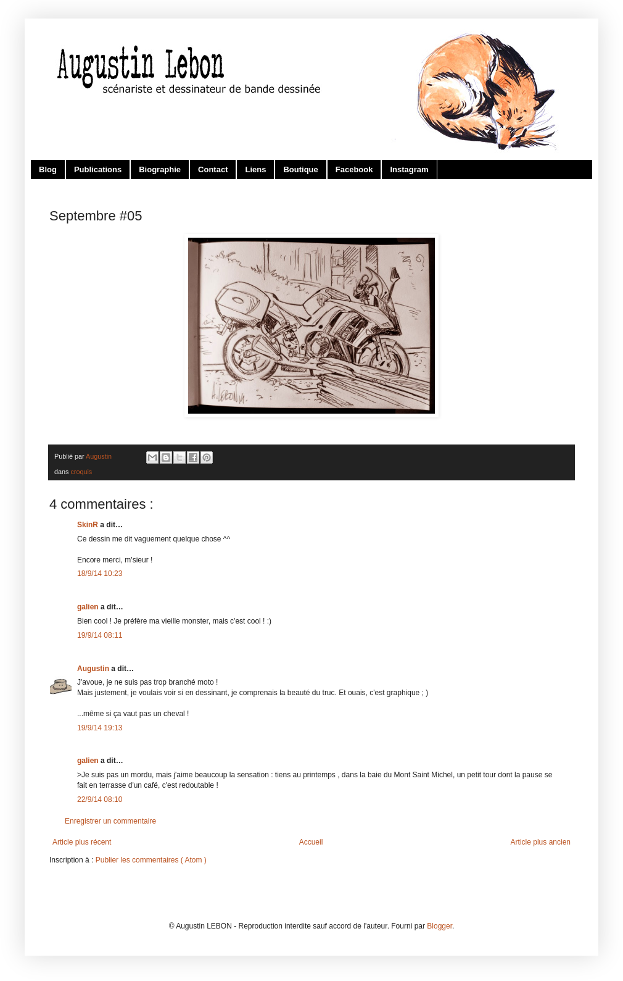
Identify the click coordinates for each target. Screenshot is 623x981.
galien (89, 607)
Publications (98, 169)
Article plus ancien (541, 842)
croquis (81, 471)
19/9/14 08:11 (99, 635)
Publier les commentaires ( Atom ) (151, 860)
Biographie (160, 169)
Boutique (300, 169)
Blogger (439, 926)
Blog (48, 169)
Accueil (311, 842)
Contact (213, 169)
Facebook (354, 169)
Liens (255, 169)
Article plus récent (81, 842)
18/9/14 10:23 (99, 573)
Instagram (409, 169)
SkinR (88, 524)
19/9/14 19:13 (99, 728)
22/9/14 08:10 (99, 799)
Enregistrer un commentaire (110, 821)
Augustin (94, 668)
